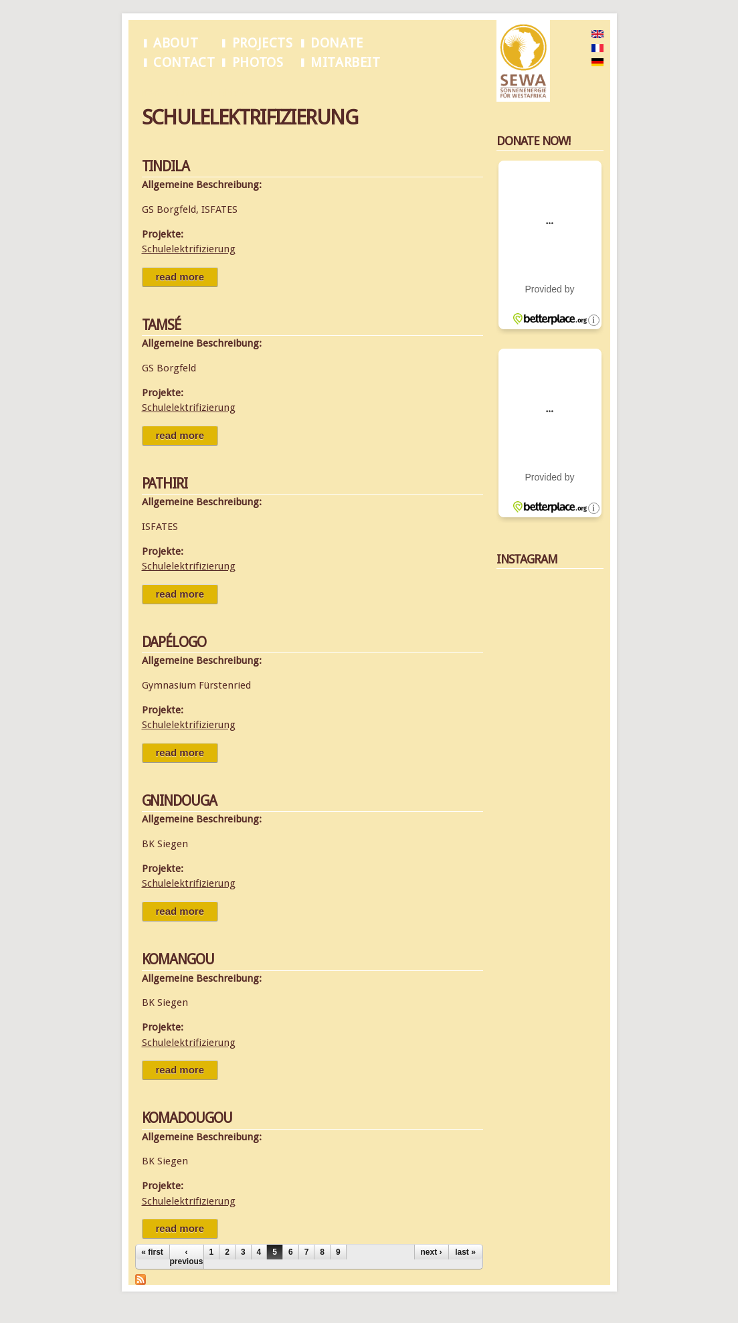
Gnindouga (179, 800)
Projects (262, 43)
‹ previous (186, 1256)
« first (152, 1252)
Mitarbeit (345, 62)
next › (431, 1252)
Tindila (166, 166)
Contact (184, 62)
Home (153, 93)
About (175, 43)
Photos (258, 62)
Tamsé (161, 325)
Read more (187, 276)
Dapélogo (174, 642)
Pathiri (165, 483)
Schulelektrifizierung (212, 93)
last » (465, 1252)
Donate (336, 43)
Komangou (178, 959)
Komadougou (187, 1118)
